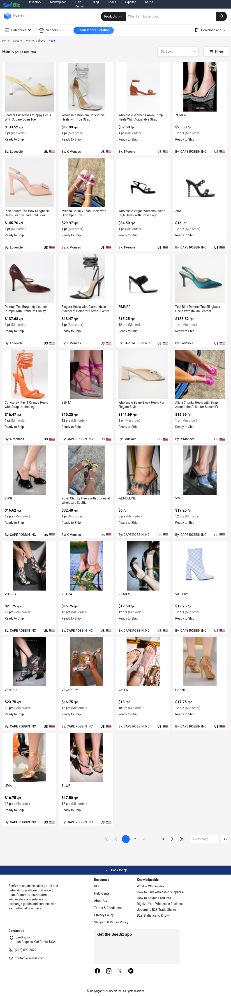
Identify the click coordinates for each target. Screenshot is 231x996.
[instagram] (108, 971)
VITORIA (10, 594)
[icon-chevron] (116, 839)
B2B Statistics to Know (153, 915)
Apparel (17, 40)
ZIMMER (124, 307)
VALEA (123, 690)
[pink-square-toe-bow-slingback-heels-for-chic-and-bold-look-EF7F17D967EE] (29, 182)
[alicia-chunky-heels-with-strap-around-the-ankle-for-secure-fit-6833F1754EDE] (200, 374)
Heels (52, 40)
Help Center (102, 893)
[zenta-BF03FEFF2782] (86, 374)
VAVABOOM (70, 690)
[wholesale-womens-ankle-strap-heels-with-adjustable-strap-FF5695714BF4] (143, 87)
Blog (97, 886)
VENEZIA (11, 690)
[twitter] (119, 971)
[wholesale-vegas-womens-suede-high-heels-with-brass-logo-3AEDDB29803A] (143, 182)
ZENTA (66, 402)
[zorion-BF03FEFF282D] (200, 87)
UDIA (8, 786)
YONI (8, 498)
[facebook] (97, 971)
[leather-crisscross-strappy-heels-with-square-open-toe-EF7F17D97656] (29, 87)
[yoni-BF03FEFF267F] (29, 470)
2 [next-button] (135, 839)
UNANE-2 (181, 690)
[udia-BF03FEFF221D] (29, 757)
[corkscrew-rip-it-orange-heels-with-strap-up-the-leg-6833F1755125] (29, 374)
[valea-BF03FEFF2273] (143, 661)
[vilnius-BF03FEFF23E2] (143, 566)
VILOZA (67, 594)
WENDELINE (127, 498)
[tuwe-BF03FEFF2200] (86, 757)
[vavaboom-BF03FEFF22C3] (86, 661)
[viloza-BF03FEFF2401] (86, 566)
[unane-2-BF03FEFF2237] (200, 661)
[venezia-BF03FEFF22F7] (29, 661)
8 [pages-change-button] (163, 839)
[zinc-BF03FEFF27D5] (200, 182)
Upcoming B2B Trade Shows (157, 909)
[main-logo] (18, 19)
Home (5, 40)
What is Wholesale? (150, 886)
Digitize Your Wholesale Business (160, 904)
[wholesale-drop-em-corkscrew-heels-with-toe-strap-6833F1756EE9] (86, 87)
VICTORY (181, 594)
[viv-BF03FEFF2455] (200, 470)
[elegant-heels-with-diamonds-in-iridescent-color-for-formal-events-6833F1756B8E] (86, 278)
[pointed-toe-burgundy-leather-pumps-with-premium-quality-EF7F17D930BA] (29, 278)
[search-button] (221, 16)
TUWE (66, 786)
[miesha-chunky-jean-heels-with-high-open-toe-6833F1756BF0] (86, 182)
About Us (100, 900)
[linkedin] (130, 971)
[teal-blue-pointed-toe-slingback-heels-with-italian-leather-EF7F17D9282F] (200, 278)
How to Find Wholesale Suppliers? (161, 892)
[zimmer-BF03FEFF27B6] (143, 278)
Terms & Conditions (108, 908)
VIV (177, 498)
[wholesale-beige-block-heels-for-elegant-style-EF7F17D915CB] (143, 374)
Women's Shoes (35, 40)
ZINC (178, 211)
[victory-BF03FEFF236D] (200, 566)
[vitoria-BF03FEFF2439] (29, 566)
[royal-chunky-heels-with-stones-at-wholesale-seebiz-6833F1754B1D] (86, 470)
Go (225, 839)
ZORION (181, 115)
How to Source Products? (155, 898)
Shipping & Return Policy (111, 922)
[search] (176, 16)
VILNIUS (124, 594)
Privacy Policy (103, 915)
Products (113, 16)
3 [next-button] (144, 839)
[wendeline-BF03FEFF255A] (143, 470)
